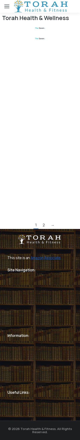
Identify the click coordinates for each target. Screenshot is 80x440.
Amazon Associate (46, 257)
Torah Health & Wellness (35, 18)
